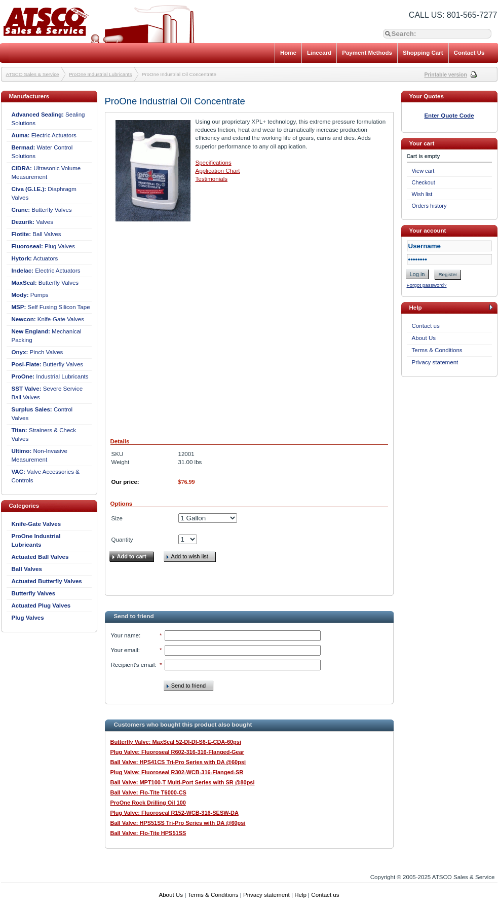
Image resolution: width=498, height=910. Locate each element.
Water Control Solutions (42, 151)
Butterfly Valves (42, 210)
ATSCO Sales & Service (32, 74)
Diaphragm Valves (44, 193)
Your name (125, 635)
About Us (424, 338)
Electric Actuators (44, 135)
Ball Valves (36, 234)
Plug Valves (43, 246)
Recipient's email (133, 665)
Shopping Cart (423, 53)
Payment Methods (367, 53)
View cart (423, 171)
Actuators (35, 258)
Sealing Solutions (48, 118)
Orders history (429, 206)
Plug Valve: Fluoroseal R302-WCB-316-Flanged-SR (177, 772)
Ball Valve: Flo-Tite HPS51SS (148, 833)
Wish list (422, 194)
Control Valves (42, 413)
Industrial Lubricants (50, 376)
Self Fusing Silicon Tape (51, 307)
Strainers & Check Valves (44, 434)
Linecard (319, 53)
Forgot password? (427, 285)
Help (300, 895)
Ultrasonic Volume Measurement (46, 172)
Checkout (423, 182)
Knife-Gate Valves (48, 319)
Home (288, 53)
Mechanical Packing (47, 335)
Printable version (446, 75)
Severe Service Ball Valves (47, 393)
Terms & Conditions (437, 350)
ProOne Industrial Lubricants (100, 74)
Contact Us (469, 53)
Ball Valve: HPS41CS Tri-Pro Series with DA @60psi (178, 762)
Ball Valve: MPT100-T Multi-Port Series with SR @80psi (182, 782)
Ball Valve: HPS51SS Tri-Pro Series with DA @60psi (178, 823)
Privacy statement (435, 362)
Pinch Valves (37, 352)
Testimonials (212, 179)
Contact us (426, 326)
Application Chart (218, 171)
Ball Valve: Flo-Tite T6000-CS (148, 792)
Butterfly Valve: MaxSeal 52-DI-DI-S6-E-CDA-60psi (175, 742)
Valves (33, 222)
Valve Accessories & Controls (46, 476)
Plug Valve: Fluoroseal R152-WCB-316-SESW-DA (174, 813)
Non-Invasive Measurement (39, 455)
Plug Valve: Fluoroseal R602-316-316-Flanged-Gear (177, 752)
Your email (124, 650)
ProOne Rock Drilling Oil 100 (148, 803)
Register (447, 274)
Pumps (30, 295)
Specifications (214, 163)
